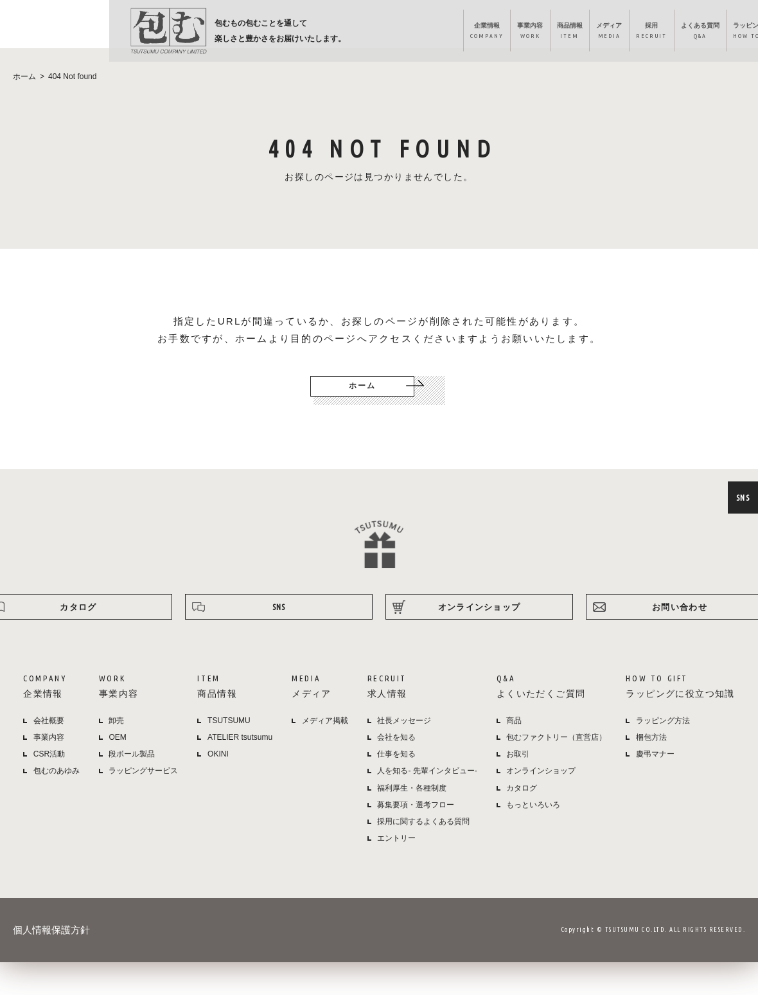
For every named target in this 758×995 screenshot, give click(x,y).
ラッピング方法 (620, 33)
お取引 (517, 770)
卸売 (116, 737)
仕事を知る (396, 770)
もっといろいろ (533, 821)
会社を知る (396, 753)
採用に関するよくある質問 (423, 838)
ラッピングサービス (143, 787)
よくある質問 (550, 33)
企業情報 (291, 33)
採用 (491, 33)
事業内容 (344, 33)
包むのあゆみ (56, 787)
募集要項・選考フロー (415, 821)
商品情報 (392, 33)
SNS (742, 497)
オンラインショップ (701, 33)
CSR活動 (49, 770)
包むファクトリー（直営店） (556, 753)
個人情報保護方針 (51, 946)
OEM (117, 753)
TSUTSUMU (229, 737)
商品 (514, 737)
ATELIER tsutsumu (239, 753)
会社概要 (48, 737)
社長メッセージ (404, 737)
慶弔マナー (655, 770)
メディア (440, 33)
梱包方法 (651, 753)
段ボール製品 (132, 770)
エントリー (396, 854)
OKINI (218, 770)
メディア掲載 (325, 737)
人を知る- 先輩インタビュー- (427, 787)
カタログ (521, 804)
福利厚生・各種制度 (411, 804)
